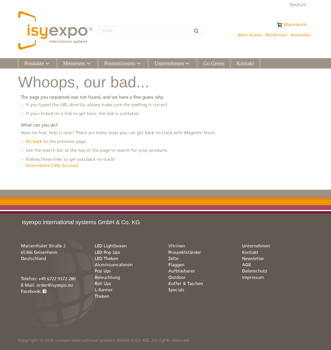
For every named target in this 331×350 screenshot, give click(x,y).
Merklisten (276, 35)
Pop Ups (103, 271)
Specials (176, 290)
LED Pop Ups (107, 252)
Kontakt (250, 252)
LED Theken (106, 259)
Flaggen (176, 265)
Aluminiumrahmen (114, 265)
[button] (300, 5)
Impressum (253, 278)
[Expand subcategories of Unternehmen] (187, 63)
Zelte (173, 259)
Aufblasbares (181, 271)
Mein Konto (250, 35)
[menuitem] (37, 63)
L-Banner (104, 290)
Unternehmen (256, 246)
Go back (34, 142)
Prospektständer (184, 252)
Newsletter (253, 259)
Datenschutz (254, 271)
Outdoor (177, 278)
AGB (246, 265)
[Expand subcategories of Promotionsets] (138, 63)
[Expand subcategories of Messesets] (88, 63)
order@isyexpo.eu (54, 285)
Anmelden (300, 35)
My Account (66, 166)
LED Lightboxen (111, 246)
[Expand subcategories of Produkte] (47, 63)
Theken (102, 296)
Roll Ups (103, 284)
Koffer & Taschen (185, 284)
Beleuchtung (107, 278)
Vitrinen (176, 246)
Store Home (38, 166)
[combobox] (151, 30)
